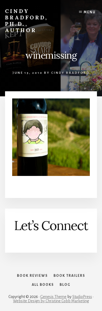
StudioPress (82, 297)
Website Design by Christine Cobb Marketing (51, 301)
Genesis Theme (53, 297)
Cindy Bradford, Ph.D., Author (26, 20)
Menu (90, 12)
